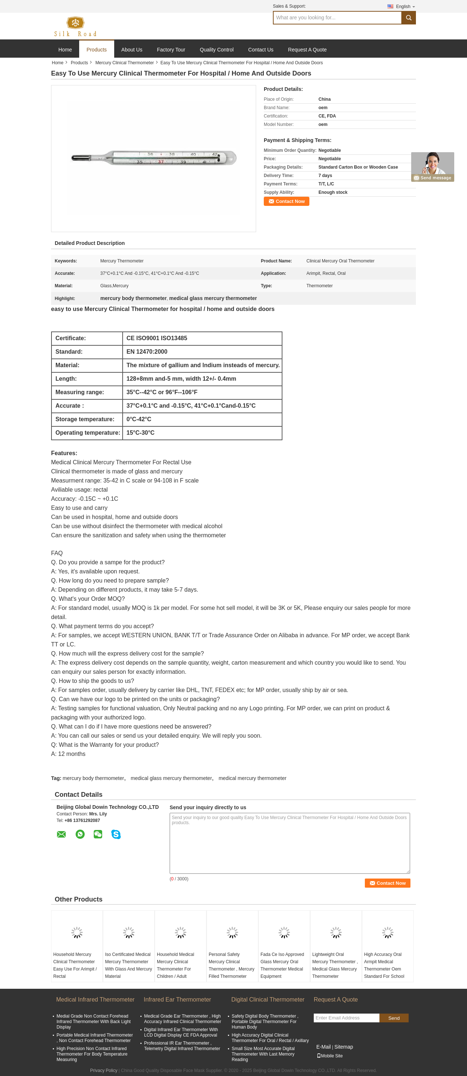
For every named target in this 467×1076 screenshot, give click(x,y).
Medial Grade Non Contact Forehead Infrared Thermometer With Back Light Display (94, 1022)
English (406, 6)
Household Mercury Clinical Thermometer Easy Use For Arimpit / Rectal (75, 965)
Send (394, 1018)
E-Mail (323, 1047)
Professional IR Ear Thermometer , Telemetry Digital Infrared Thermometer (182, 1046)
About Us (132, 50)
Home (65, 50)
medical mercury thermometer (252, 778)
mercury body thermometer (93, 778)
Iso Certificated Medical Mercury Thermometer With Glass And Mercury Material (128, 965)
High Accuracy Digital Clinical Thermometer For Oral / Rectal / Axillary (270, 1038)
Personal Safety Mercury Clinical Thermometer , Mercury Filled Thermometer (231, 965)
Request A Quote (307, 50)
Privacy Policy (103, 1070)
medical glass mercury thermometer (171, 778)
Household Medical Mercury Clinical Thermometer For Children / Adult (175, 965)
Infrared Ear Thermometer (177, 999)
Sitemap (343, 1047)
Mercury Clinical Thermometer (124, 62)
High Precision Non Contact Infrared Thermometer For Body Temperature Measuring (92, 1054)
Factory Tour (171, 50)
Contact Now (290, 201)
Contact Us (260, 50)
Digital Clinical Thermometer (268, 999)
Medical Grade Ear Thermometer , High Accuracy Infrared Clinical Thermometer (182, 1019)
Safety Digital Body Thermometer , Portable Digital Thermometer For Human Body (265, 1022)
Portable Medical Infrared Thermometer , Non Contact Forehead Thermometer (95, 1038)
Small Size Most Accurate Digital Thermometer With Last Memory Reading (263, 1054)
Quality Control (217, 50)
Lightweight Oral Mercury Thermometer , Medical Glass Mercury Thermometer (335, 965)
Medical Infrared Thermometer (95, 999)
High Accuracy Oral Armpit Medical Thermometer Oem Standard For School (384, 965)
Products (96, 50)
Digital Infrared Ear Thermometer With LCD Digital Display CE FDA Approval (181, 1032)
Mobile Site (330, 1055)
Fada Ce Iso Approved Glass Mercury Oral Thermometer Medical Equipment (282, 965)
